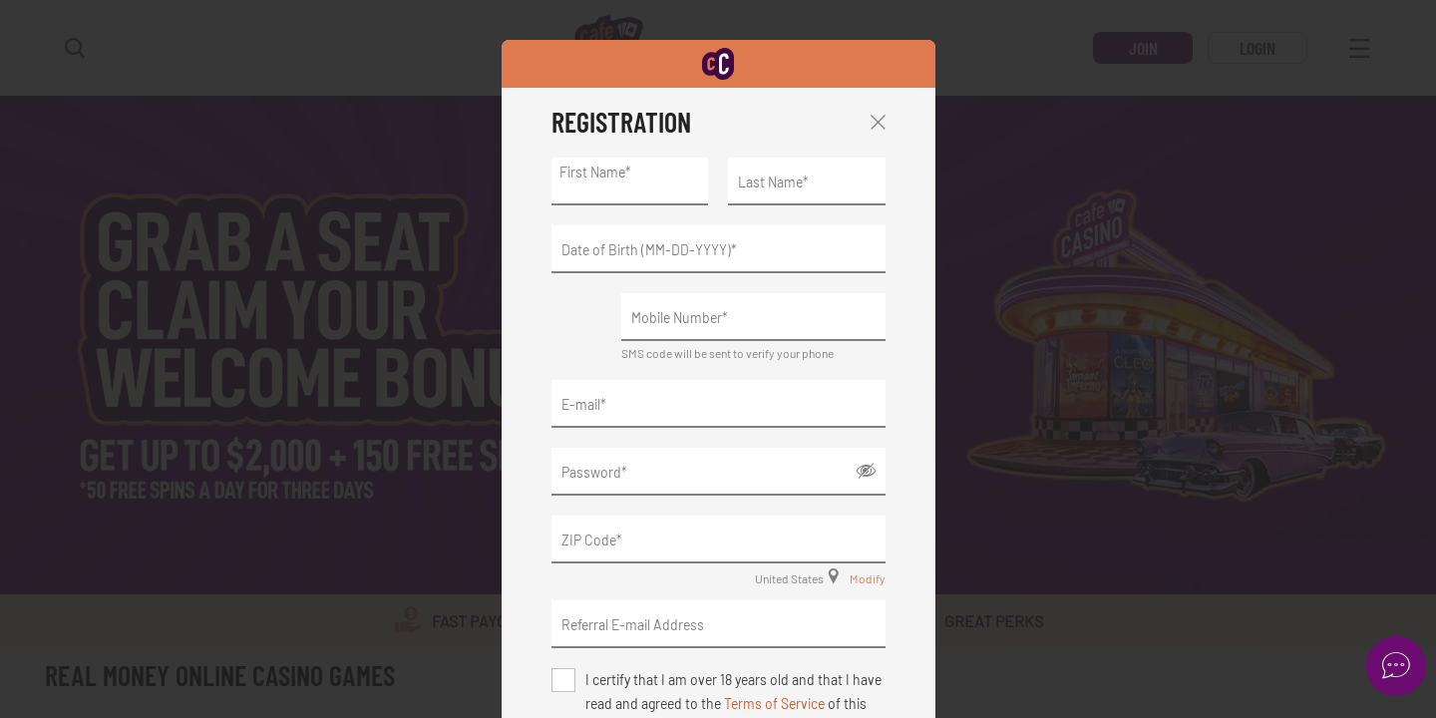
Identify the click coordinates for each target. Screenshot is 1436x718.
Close (878, 122)
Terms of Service (774, 703)
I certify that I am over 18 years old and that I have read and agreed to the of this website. (733, 681)
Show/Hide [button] (866, 471)
